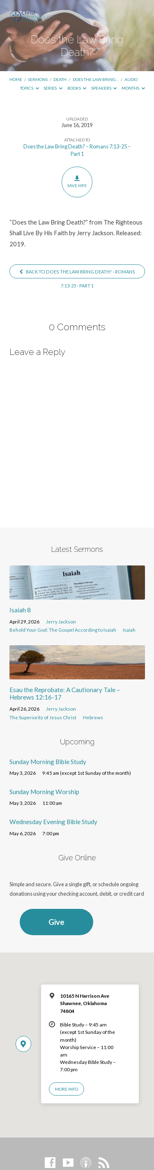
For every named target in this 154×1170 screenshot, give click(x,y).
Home (15, 79)
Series (53, 88)
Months (133, 88)
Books (77, 88)
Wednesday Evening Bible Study (53, 821)
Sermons (38, 79)
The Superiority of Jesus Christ (42, 717)
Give (56, 922)
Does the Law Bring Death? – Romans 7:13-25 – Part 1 (77, 150)
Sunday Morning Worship (44, 791)
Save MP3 (77, 182)
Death (60, 79)
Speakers (104, 88)
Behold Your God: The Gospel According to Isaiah (62, 629)
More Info (66, 1089)
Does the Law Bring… (96, 79)
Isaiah (129, 629)
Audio (131, 79)
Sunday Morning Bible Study (47, 761)
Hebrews (93, 717)
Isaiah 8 (20, 610)
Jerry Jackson (61, 621)
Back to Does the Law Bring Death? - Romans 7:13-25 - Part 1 (77, 273)
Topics (29, 88)
